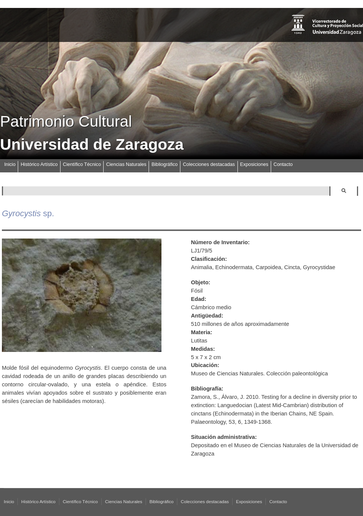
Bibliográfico (165, 164)
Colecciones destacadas (209, 164)
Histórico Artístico (39, 164)
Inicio (10, 164)
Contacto (283, 164)
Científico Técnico (82, 164)
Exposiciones (254, 164)
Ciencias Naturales (126, 164)
